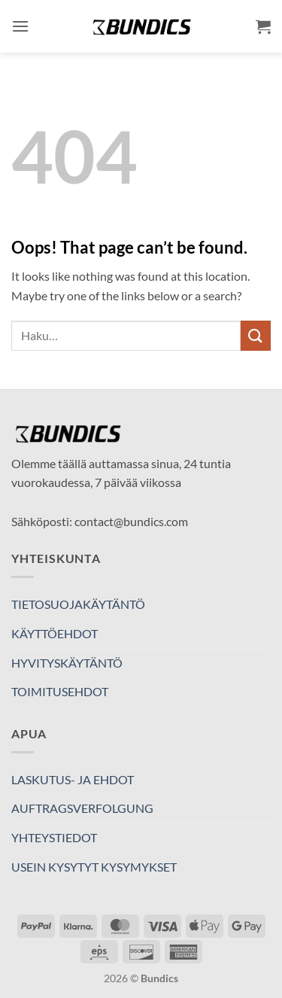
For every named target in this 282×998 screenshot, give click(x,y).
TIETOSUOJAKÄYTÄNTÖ (78, 604)
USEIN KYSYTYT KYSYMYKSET (94, 867)
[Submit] (256, 335)
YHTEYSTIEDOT (54, 837)
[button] (20, 26)
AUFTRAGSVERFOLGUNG (82, 808)
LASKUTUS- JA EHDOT (72, 779)
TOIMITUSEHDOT (59, 691)
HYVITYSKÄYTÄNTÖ (67, 663)
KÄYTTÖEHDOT (54, 633)
